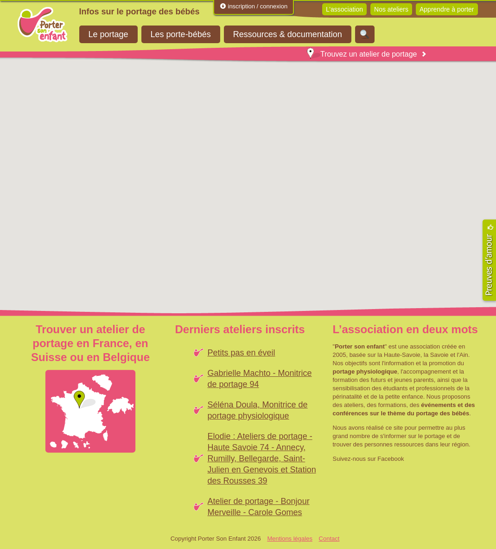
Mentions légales (289, 538)
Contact (329, 538)
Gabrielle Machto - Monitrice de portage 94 (260, 378)
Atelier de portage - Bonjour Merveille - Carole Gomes (259, 507)
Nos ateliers (391, 9)
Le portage (108, 34)
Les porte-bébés (181, 34)
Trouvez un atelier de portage (362, 54)
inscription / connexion (253, 6)
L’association (344, 9)
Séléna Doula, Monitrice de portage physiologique (258, 410)
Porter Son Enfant (43, 24)
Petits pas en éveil (241, 352)
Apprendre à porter (447, 9)
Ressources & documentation (287, 34)
